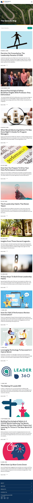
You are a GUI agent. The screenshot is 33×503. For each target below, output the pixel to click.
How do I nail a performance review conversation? (15, 313)
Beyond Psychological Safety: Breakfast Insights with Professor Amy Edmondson (16, 92)
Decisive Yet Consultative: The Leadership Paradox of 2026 (13, 54)
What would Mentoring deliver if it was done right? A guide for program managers (16, 132)
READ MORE (4, 65)
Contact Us (4, 492)
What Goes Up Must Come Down (14, 464)
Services (3, 486)
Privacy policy (3, 496)
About (2, 483)
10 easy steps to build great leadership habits (16, 277)
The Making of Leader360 (11, 386)
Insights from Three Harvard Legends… (16, 241)
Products (3, 489)
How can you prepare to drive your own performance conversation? (15, 169)
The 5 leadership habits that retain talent (15, 205)
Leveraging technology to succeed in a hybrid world (16, 351)
